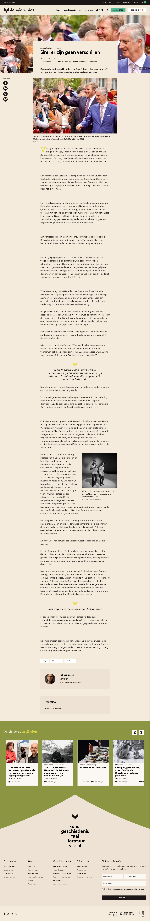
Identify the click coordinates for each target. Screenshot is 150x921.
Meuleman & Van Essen (88, 61)
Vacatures (32, 884)
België (45, 661)
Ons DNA (31, 866)
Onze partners (9, 877)
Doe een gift (137, 10)
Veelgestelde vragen (60, 866)
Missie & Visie (33, 873)
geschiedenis (75, 831)
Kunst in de (95, 767)
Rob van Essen (50, 58)
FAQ (110, 2)
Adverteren (81, 873)
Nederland (70, 661)
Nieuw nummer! (9, 2)
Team (36, 877)
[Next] (141, 732)
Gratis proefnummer (84, 877)
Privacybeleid (58, 880)
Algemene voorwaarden (62, 877)
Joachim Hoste (87, 782)
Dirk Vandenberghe (124, 778)
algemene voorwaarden (124, 889)
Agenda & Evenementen (62, 873)
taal (75, 836)
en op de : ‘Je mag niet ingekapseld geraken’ (23, 771)
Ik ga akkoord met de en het (124, 889)
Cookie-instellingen (60, 884)
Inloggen (136, 2)
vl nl (75, 845)
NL (104, 2)
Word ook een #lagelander (9, 868)
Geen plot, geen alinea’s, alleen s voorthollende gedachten (129, 771)
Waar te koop (82, 866)
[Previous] (134, 732)
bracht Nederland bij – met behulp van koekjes (59, 771)
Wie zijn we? (33, 870)
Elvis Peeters (56, 661)
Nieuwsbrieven (58, 870)
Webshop (126, 2)
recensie (131, 765)
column (57, 48)
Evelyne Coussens (16, 778)
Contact (118, 2)
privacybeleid (140, 889)
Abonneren (118, 10)
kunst (75, 826)
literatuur (75, 840)
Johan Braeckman (52, 778)
